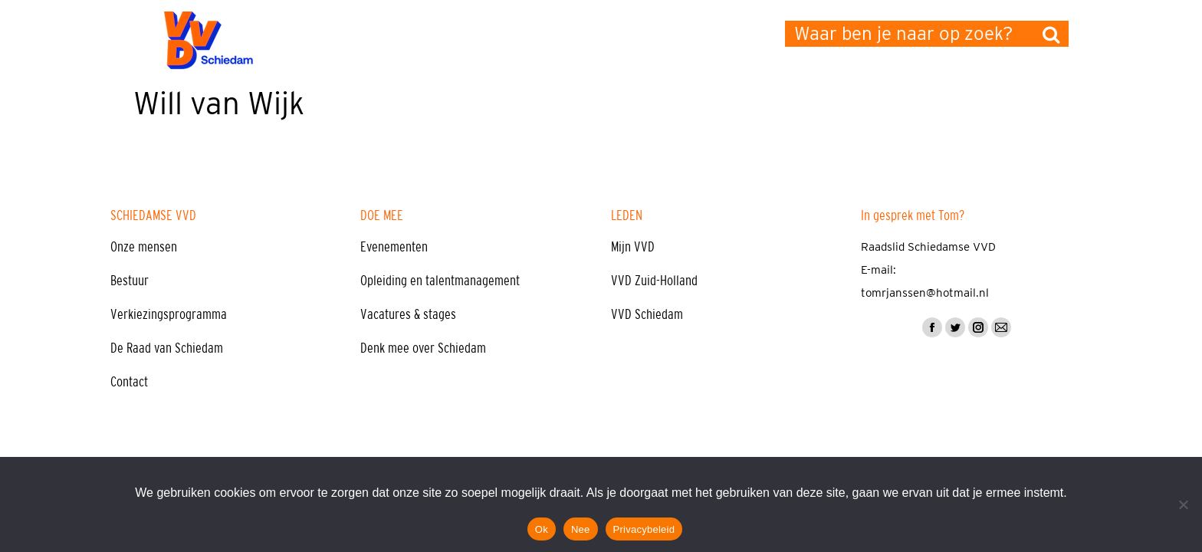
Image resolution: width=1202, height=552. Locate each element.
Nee (580, 529)
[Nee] (1183, 504)
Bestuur (129, 280)
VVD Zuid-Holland (654, 280)
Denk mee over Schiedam (423, 348)
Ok (541, 529)
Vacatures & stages (408, 314)
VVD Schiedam (647, 314)
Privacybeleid (644, 529)
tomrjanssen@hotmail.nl (925, 293)
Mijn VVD (633, 247)
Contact (129, 381)
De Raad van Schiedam (166, 348)
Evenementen (394, 247)
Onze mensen (143, 247)
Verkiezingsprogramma (168, 314)
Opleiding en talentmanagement (440, 280)
